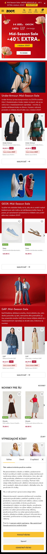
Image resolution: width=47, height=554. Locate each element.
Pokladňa (42, 10)
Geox (4, 248)
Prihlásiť (36, 11)
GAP (4, 356)
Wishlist (30, 11)
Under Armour (7, 143)
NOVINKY (41, 385)
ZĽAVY (43, 436)
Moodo (5, 421)
